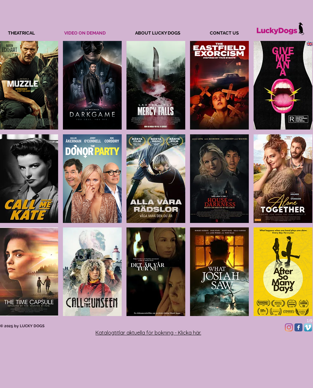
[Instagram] (289, 327)
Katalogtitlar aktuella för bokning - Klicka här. (148, 332)
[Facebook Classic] (298, 327)
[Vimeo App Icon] (308, 327)
